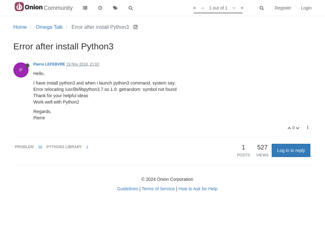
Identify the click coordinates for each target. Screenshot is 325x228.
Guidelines (127, 188)
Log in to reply (291, 150)
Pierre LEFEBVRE (49, 64)
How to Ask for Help (197, 188)
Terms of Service (158, 188)
